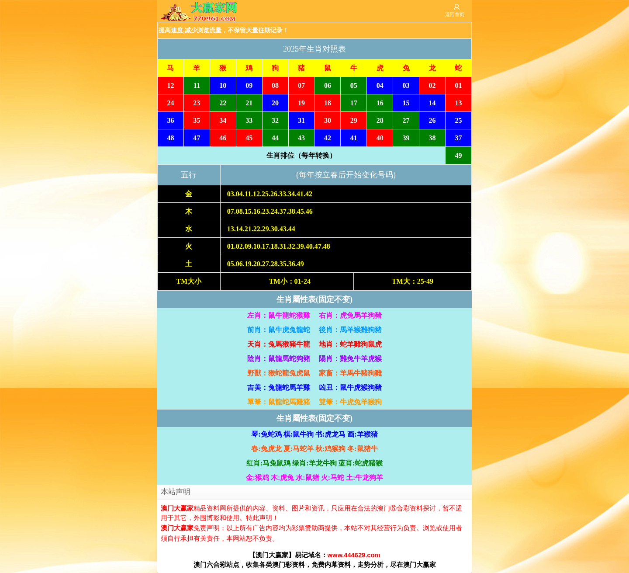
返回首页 (454, 14)
